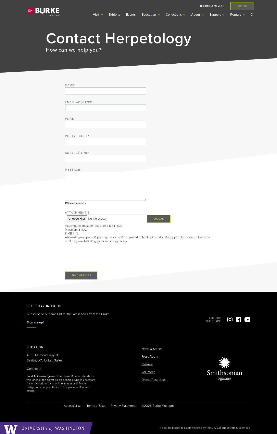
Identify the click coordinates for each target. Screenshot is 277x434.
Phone (71, 119)
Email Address (78, 102)
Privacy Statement (123, 406)
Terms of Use (96, 406)
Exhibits (114, 15)
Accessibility (72, 406)
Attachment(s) (78, 212)
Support (216, 15)
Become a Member (212, 6)
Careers (146, 364)
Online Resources (153, 380)
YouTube (247, 320)
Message (72, 169)
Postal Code (76, 136)
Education (149, 15)
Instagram (230, 320)
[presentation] (96, 257)
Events (131, 15)
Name (69, 85)
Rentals (236, 15)
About (196, 15)
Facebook (239, 320)
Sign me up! (35, 322)
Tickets (242, 6)
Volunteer (148, 372)
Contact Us (34, 369)
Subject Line (76, 153)
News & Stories (151, 349)
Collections (174, 15)
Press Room (149, 357)
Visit (96, 15)
